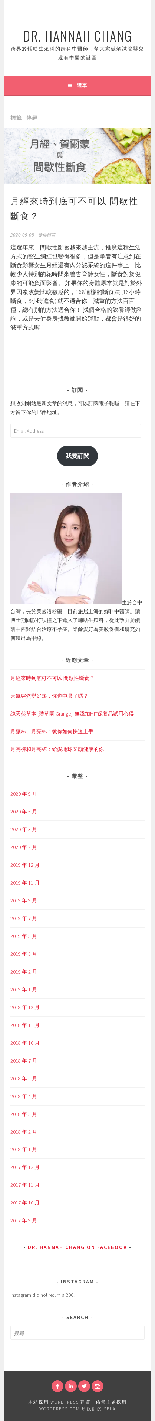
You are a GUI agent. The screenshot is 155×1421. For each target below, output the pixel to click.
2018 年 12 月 (25, 1007)
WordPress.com (59, 1408)
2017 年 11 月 (25, 1185)
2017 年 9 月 (23, 1220)
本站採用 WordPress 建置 (59, 1402)
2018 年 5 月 (23, 1078)
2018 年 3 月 (23, 1114)
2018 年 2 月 (23, 1131)
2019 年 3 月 (23, 954)
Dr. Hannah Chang (77, 35)
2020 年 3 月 (23, 829)
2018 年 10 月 (25, 1043)
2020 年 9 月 (23, 793)
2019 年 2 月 (23, 971)
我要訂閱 (77, 455)
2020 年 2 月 (23, 847)
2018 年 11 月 (25, 1025)
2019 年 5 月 (23, 936)
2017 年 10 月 (25, 1202)
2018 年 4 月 (23, 1096)
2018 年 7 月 (23, 1060)
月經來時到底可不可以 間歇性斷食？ (52, 678)
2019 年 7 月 (23, 918)
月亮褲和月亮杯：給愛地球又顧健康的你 (57, 749)
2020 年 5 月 (23, 811)
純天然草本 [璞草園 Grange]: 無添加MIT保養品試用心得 (72, 713)
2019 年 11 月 (25, 882)
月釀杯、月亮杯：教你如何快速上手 (51, 731)
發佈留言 (47, 235)
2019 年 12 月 (25, 865)
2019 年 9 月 (23, 900)
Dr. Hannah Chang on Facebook (77, 1247)
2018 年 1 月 (23, 1149)
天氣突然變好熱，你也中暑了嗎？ (49, 696)
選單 (82, 85)
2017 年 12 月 (25, 1167)
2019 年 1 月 (23, 989)
